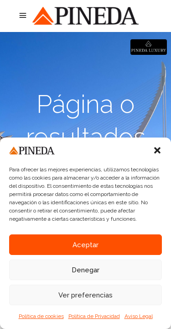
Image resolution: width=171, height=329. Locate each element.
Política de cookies (41, 316)
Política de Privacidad (94, 316)
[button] (157, 150)
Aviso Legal (138, 316)
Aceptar (85, 245)
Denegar (85, 270)
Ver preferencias (85, 295)
